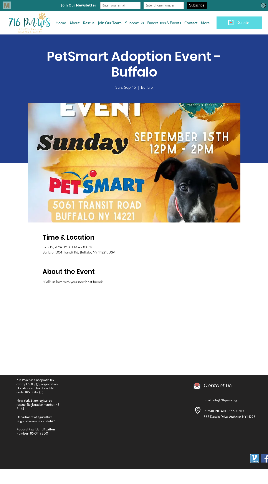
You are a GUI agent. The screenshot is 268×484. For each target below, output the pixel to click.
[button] (109, 21)
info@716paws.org (225, 400)
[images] (254, 458)
